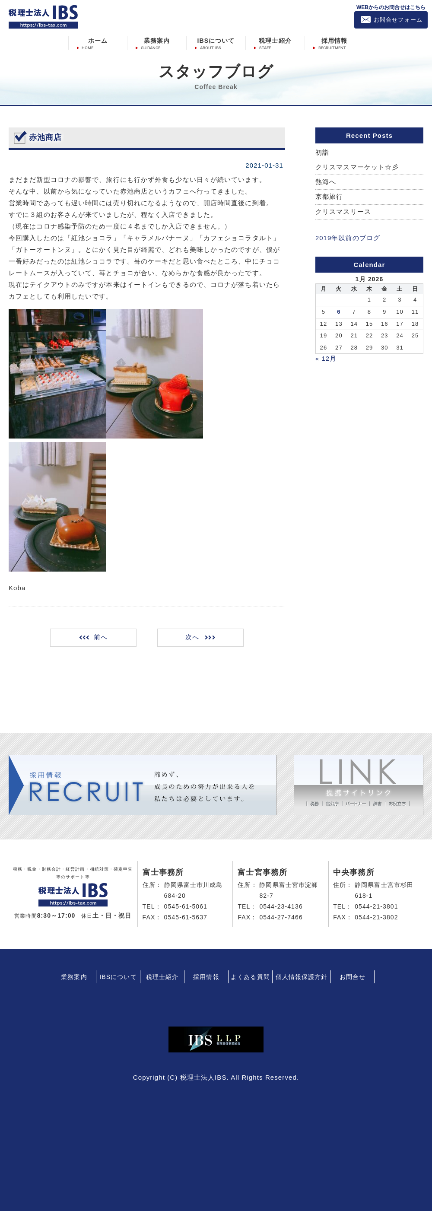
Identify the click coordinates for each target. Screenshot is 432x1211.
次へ (192, 637)
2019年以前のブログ (347, 238)
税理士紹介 (275, 40)
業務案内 (157, 40)
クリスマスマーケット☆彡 (357, 167)
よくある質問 (250, 976)
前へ (101, 637)
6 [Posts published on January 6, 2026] (338, 311)
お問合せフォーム (398, 19)
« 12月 (326, 358)
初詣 (322, 152)
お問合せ (352, 976)
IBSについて (216, 40)
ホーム (98, 40)
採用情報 (334, 40)
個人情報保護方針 (302, 976)
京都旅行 (329, 197)
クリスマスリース (343, 212)
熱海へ (325, 182)
